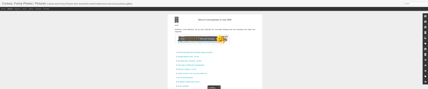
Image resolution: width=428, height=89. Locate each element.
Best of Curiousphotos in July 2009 (214, 20)
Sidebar (31, 9)
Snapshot (38, 9)
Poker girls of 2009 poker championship (191, 65)
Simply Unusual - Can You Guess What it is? (192, 73)
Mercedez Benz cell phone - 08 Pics (190, 61)
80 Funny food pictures (185, 77)
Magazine (17, 9)
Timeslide (46, 9)
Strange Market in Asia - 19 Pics (188, 56)
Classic (3, 9)
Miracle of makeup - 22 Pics (187, 69)
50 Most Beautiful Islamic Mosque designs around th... (196, 52)
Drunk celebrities (183, 86)
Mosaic (24, 9)
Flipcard (10, 9)
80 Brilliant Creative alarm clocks (188, 82)
